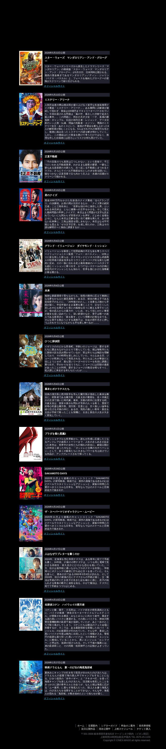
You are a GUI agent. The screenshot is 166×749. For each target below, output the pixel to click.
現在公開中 (104, 729)
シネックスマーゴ (29, 4)
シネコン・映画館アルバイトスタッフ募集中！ (133, 121)
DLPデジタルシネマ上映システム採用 (133, 78)
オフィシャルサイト (54, 86)
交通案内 (120, 12)
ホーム (80, 725)
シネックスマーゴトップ (23, 12)
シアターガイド (139, 12)
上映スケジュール (42, 12)
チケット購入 (144, 729)
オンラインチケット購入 (133, 59)
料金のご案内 (102, 12)
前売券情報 (63, 12)
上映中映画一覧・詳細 (133, 46)
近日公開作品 (82, 12)
